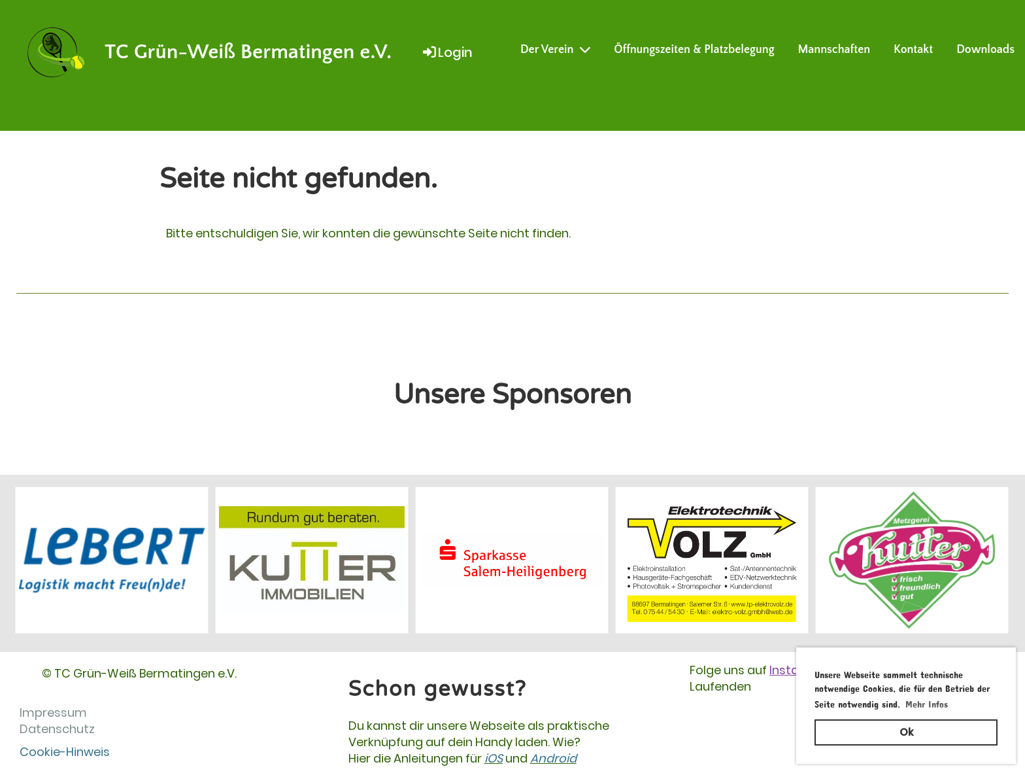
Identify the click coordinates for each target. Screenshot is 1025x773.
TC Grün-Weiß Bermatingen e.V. (248, 52)
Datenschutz (57, 729)
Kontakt (913, 49)
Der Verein (555, 49)
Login (447, 52)
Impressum (53, 712)
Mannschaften (834, 49)
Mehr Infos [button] (926, 702)
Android (553, 758)
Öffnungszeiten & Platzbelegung (694, 49)
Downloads (985, 49)
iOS (493, 758)
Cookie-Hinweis (65, 752)
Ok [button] (906, 732)
